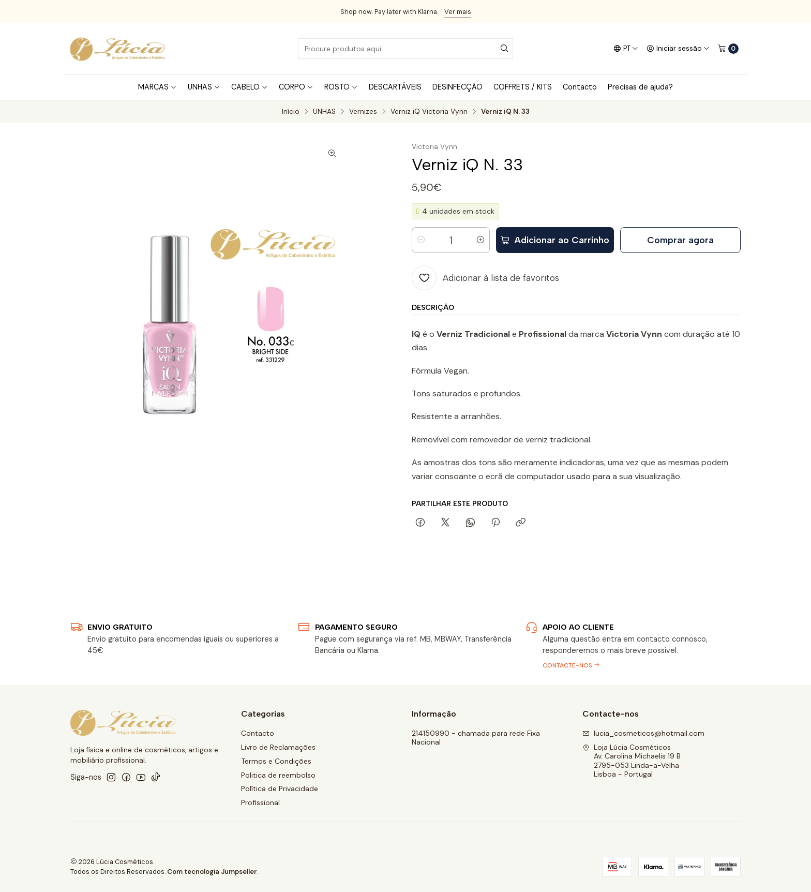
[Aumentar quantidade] (480, 240)
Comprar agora (680, 239)
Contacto (580, 87)
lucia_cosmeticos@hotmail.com (643, 733)
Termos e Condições (276, 761)
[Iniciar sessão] (678, 48)
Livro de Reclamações (278, 747)
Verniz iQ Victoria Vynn (429, 111)
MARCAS (157, 87)
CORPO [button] (296, 87)
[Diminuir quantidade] (421, 240)
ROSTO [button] (341, 87)
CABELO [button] (249, 87)
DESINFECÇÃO (457, 87)
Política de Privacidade (279, 788)
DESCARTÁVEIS (395, 87)
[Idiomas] (626, 48)
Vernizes (363, 111)
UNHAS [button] (204, 87)
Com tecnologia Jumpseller (212, 871)
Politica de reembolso (278, 775)
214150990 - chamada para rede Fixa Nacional (476, 738)
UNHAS (324, 111)
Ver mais (457, 11)
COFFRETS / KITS (522, 87)
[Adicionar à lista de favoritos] (485, 277)
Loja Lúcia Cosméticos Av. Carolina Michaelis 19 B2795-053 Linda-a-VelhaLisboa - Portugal (631, 760)
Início (290, 111)
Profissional (260, 802)
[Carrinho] (728, 48)
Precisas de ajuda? (640, 87)
